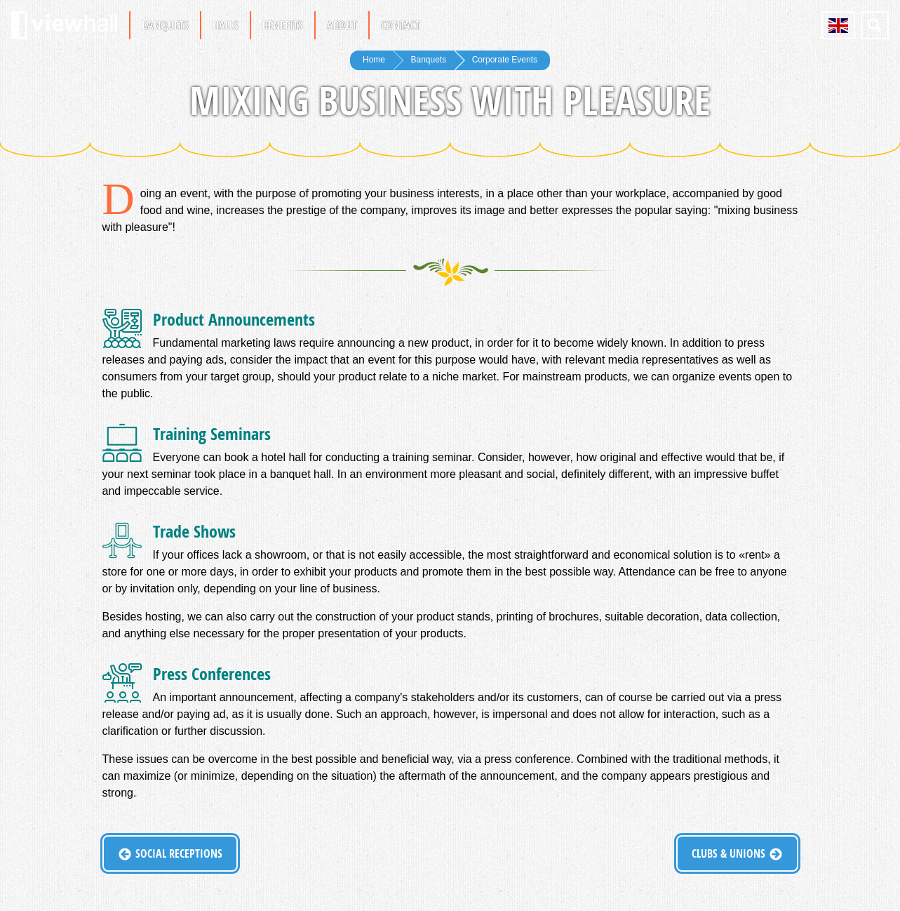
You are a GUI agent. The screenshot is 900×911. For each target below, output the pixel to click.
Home (374, 60)
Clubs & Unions (728, 853)
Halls (226, 25)
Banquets (165, 25)
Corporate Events (504, 60)
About (342, 25)
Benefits (282, 25)
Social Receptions (178, 853)
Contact (400, 25)
